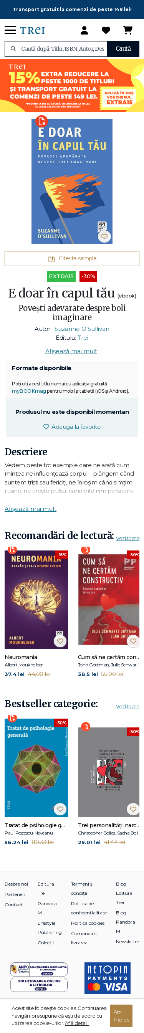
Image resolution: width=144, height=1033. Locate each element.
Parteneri (15, 894)
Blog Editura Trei (124, 893)
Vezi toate (127, 538)
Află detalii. (77, 1023)
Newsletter (127, 941)
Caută (123, 48)
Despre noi (16, 884)
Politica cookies (87, 923)
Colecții (46, 942)
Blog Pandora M (125, 922)
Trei (83, 337)
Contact (14, 904)
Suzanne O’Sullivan (82, 328)
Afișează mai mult (71, 351)
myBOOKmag (29, 391)
